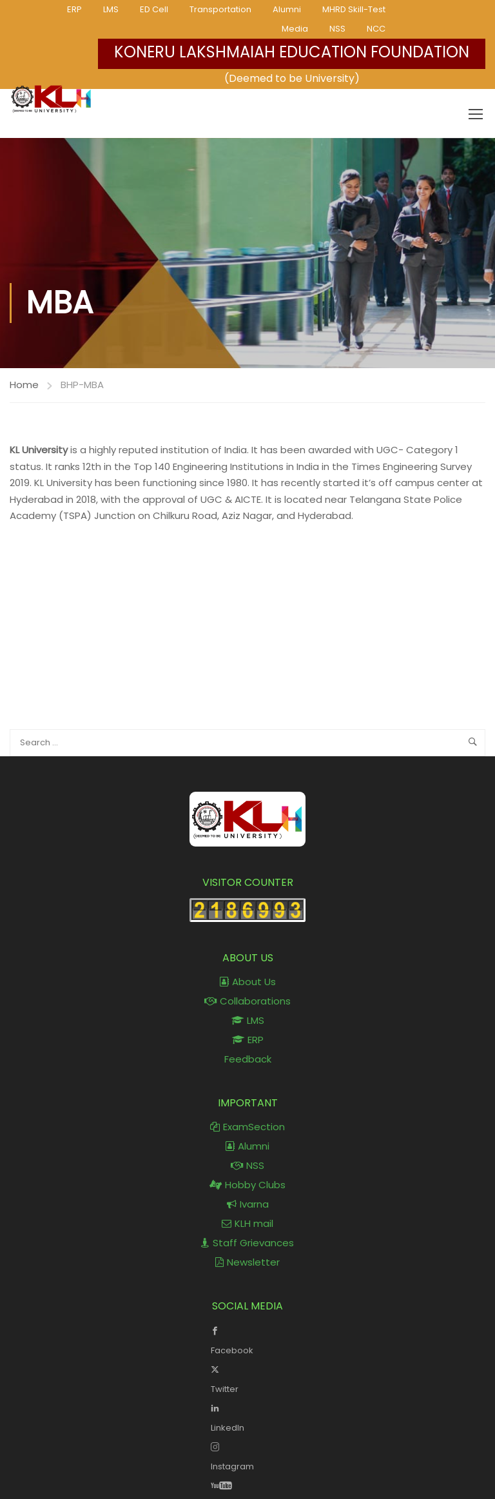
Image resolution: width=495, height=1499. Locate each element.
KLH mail (247, 1223)
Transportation (220, 9)
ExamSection (247, 1126)
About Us (248, 981)
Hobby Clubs (247, 1184)
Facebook (248, 1339)
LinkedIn (248, 1416)
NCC (376, 29)
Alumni (287, 9)
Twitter (248, 1377)
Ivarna (248, 1204)
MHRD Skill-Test (353, 9)
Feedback (247, 1059)
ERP (74, 9)
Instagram (248, 1455)
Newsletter (247, 1262)
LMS (111, 9)
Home (24, 384)
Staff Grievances (247, 1242)
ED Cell (154, 9)
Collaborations (247, 1001)
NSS (337, 29)
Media (295, 29)
